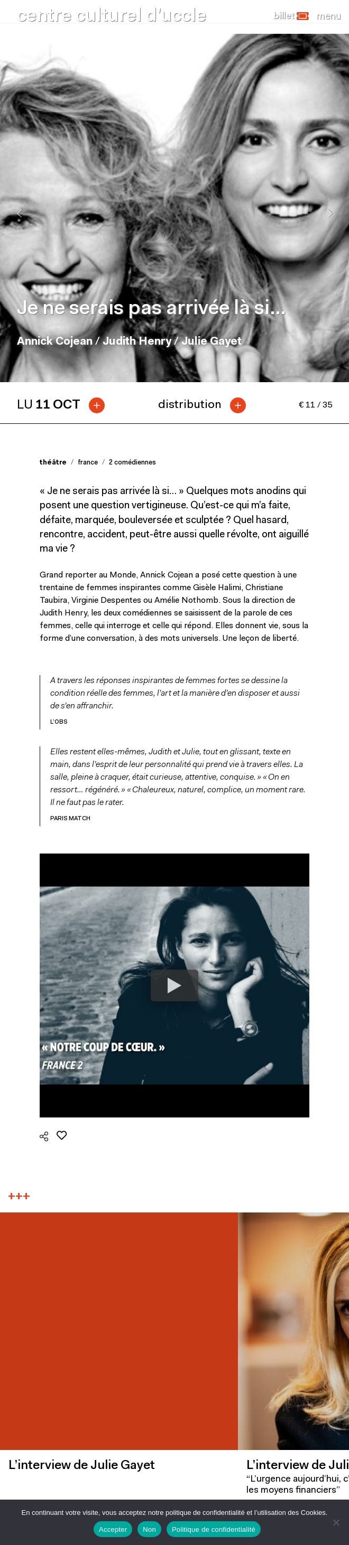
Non (149, 1529)
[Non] (335, 1522)
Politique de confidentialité (213, 1529)
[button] (291, 16)
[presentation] (19, 213)
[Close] (328, 16)
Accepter (113, 1529)
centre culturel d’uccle (111, 16)
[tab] (65, 405)
